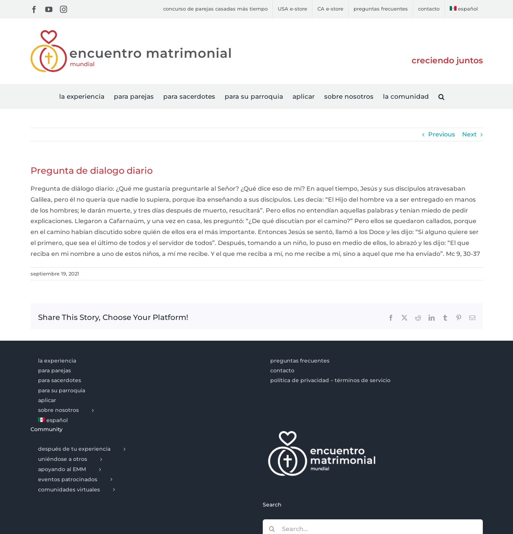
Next (469, 134)
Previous (441, 134)
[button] (441, 96)
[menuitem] (464, 9)
